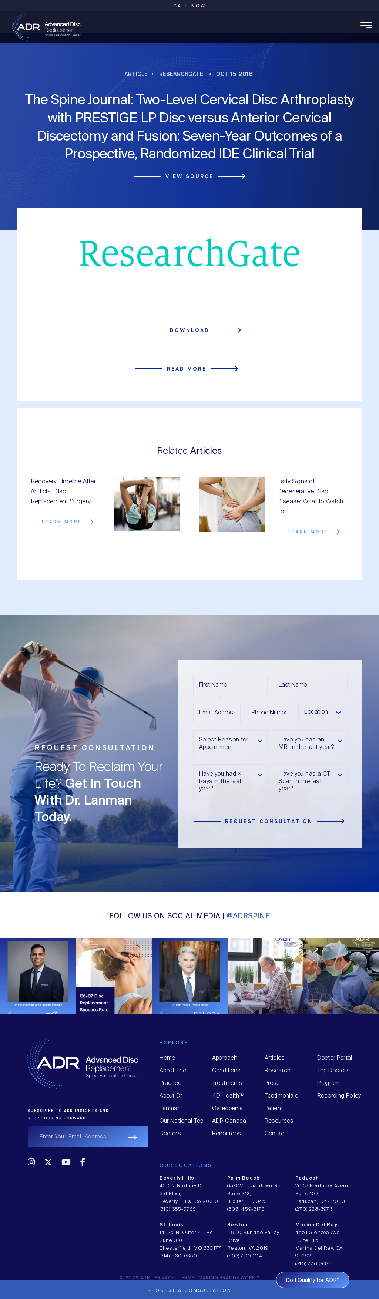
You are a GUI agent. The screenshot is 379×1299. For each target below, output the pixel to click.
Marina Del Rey (316, 1225)
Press (272, 1083)
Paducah (307, 1178)
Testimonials (281, 1096)
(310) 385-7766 (178, 1209)
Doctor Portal (334, 1058)
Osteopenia (227, 1108)
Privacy (164, 1278)
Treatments (227, 1083)
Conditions (226, 1071)
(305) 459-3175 (246, 1209)
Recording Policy (339, 1096)
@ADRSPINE (248, 916)
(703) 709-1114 (244, 1256)
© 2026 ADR (135, 1278)
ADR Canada (229, 1121)
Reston (237, 1225)
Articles (275, 1058)
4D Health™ (228, 1096)
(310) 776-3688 (313, 1264)
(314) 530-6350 (179, 1256)
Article (136, 74)
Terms (187, 1278)
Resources (226, 1134)
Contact (275, 1134)
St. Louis (172, 1225)
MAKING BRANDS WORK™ (229, 1278)
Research (278, 1071)
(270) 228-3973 (314, 1209)
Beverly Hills (177, 1178)
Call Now (189, 6)
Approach (224, 1058)
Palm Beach (243, 1178)
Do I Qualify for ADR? (313, 1280)
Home (167, 1058)
